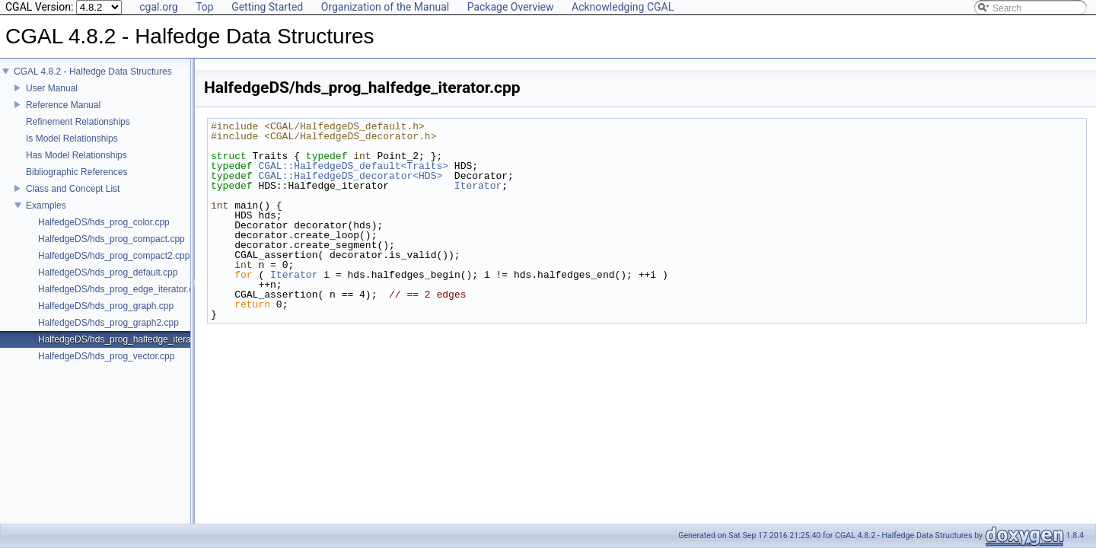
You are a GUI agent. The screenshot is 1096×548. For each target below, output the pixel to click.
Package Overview (510, 7)
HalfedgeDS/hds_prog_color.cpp (104, 233)
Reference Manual (63, 115)
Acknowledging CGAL (623, 7)
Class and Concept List (72, 199)
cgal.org (158, 7)
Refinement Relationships (78, 132)
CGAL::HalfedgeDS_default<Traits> (353, 166)
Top (205, 7)
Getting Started (267, 7)
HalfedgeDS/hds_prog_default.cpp (107, 283)
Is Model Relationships (72, 149)
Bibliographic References (76, 182)
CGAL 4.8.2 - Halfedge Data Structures (93, 82)
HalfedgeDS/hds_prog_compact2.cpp (114, 266)
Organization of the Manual (385, 7)
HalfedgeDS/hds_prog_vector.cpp (106, 367)
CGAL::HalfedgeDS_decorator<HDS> (350, 176)
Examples (46, 216)
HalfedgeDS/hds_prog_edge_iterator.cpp (121, 300)
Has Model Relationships (76, 166)
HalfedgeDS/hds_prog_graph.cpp (106, 316)
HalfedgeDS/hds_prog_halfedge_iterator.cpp (128, 350)
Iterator (478, 186)
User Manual (52, 99)
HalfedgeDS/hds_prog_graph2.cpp (108, 333)
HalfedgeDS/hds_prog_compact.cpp (111, 249)
